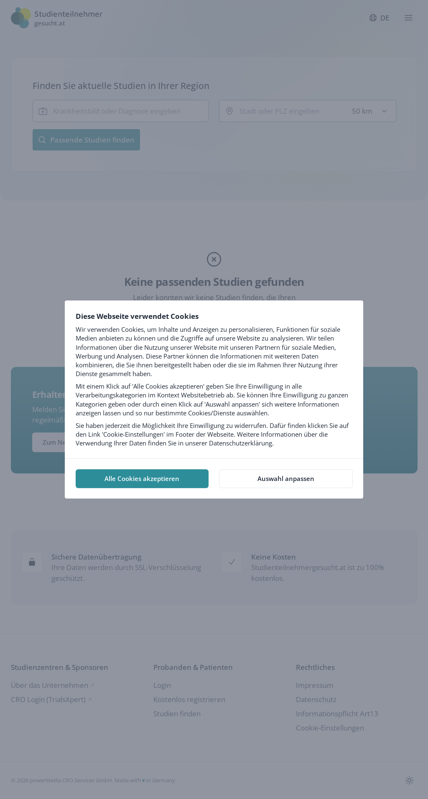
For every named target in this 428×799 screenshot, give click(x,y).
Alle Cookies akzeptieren (141, 478)
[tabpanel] (214, 379)
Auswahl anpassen (285, 478)
